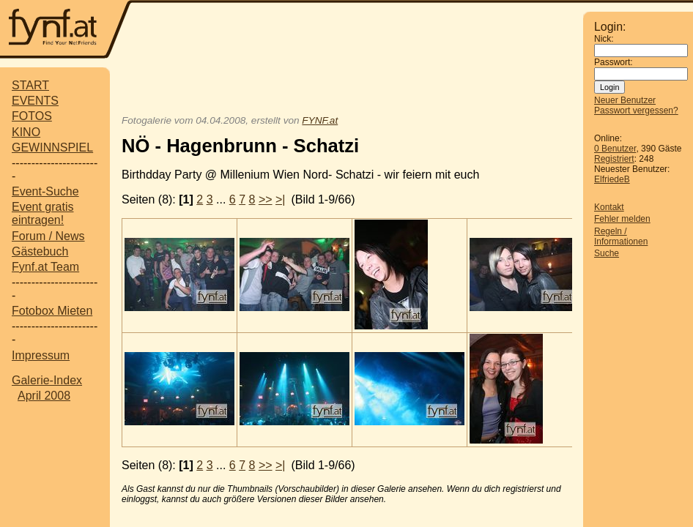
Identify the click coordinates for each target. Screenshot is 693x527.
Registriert (614, 159)
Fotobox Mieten (52, 310)
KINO (26, 132)
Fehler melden (622, 219)
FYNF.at (320, 120)
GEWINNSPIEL (52, 147)
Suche (606, 253)
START (30, 85)
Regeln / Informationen (621, 236)
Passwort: (613, 62)
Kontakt (609, 207)
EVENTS (35, 100)
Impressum (41, 355)
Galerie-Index (47, 380)
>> (266, 199)
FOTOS (32, 116)
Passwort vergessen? (636, 110)
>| (280, 199)
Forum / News (48, 236)
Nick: (604, 39)
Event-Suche (45, 191)
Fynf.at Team (45, 267)
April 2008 (44, 395)
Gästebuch (40, 251)
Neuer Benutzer (625, 100)
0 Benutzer (615, 148)
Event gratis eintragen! (42, 213)
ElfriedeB (612, 179)
